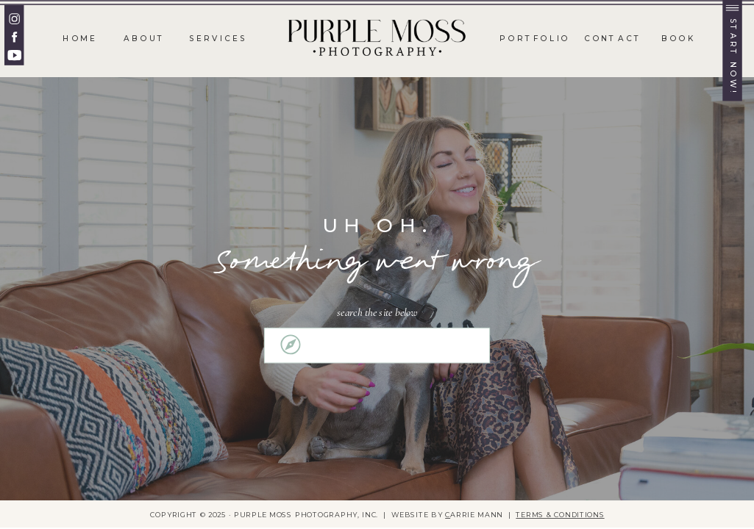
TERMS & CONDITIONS (560, 514)
